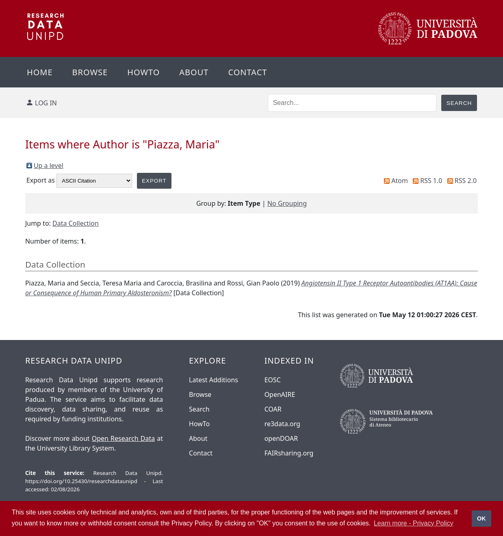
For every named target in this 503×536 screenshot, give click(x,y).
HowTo (199, 423)
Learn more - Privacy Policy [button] (413, 523)
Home (40, 72)
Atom (399, 180)
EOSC (273, 379)
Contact (247, 72)
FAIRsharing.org (289, 453)
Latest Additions (213, 379)
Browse (90, 72)
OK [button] (481, 518)
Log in (46, 102)
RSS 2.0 (466, 180)
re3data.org (282, 423)
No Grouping (287, 203)
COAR (273, 409)
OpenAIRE (280, 394)
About (193, 72)
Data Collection (75, 223)
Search (199, 409)
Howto (143, 72)
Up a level (48, 165)
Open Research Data (123, 438)
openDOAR (281, 438)
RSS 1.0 (431, 180)
